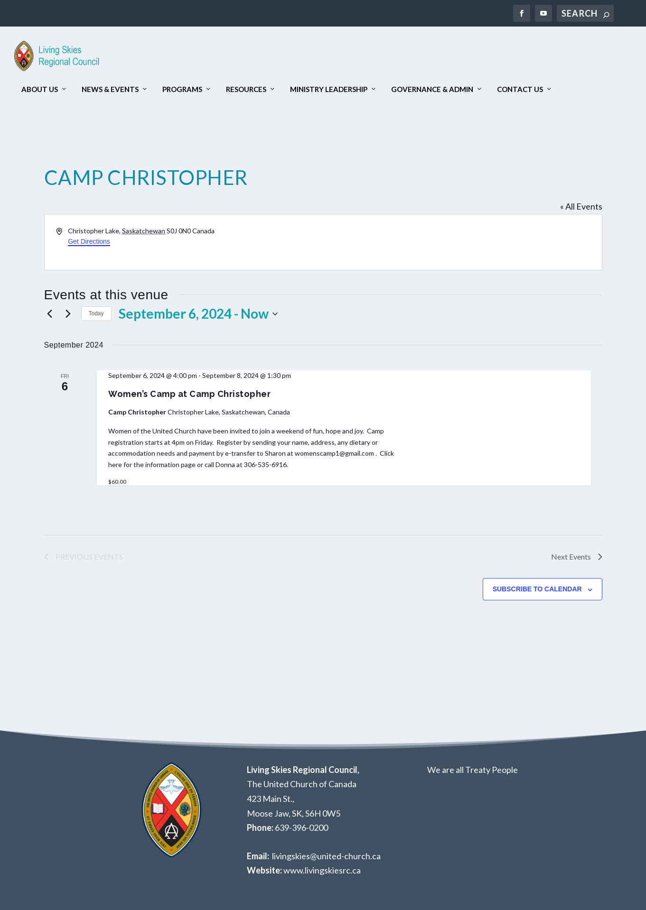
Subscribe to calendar (537, 589)
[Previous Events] (50, 314)
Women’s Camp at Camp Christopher (189, 394)
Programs (182, 89)
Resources (246, 89)
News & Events (110, 89)
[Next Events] (68, 314)
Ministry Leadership (328, 89)
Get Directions (89, 241)
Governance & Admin (432, 89)
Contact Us (520, 89)
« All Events (581, 206)
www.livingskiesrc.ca (322, 870)
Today (96, 313)
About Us (39, 89)
